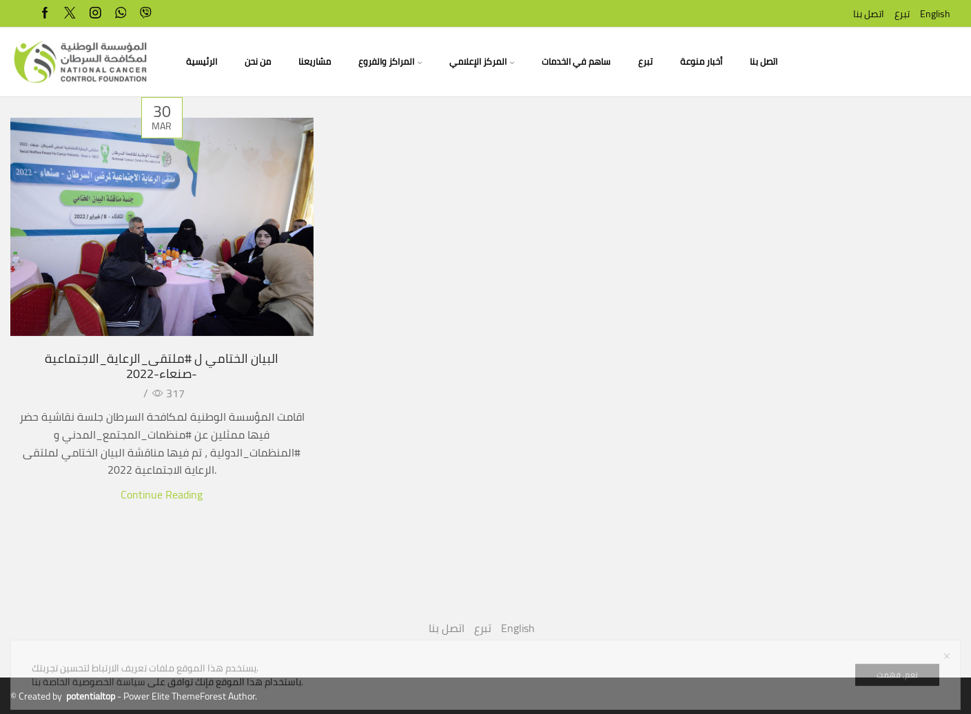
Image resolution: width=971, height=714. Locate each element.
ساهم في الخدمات (576, 62)
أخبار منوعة (701, 62)
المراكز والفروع (390, 62)
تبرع (902, 14)
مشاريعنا (314, 62)
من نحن (258, 62)
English (935, 14)
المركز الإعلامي (481, 62)
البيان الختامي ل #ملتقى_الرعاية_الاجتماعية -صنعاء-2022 (161, 365)
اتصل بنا (868, 14)
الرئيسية (201, 62)
